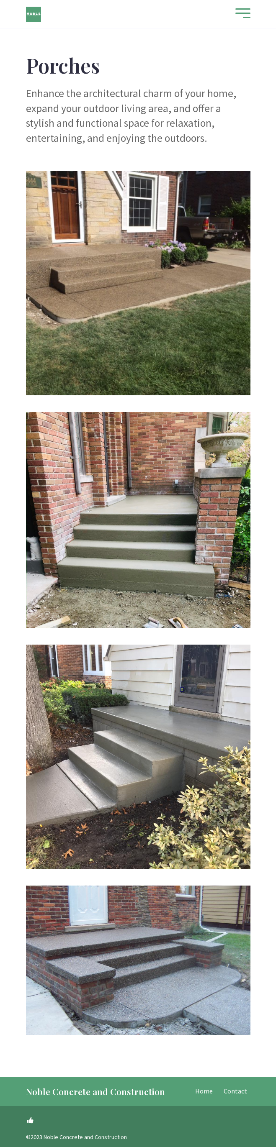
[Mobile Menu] (240, 14)
